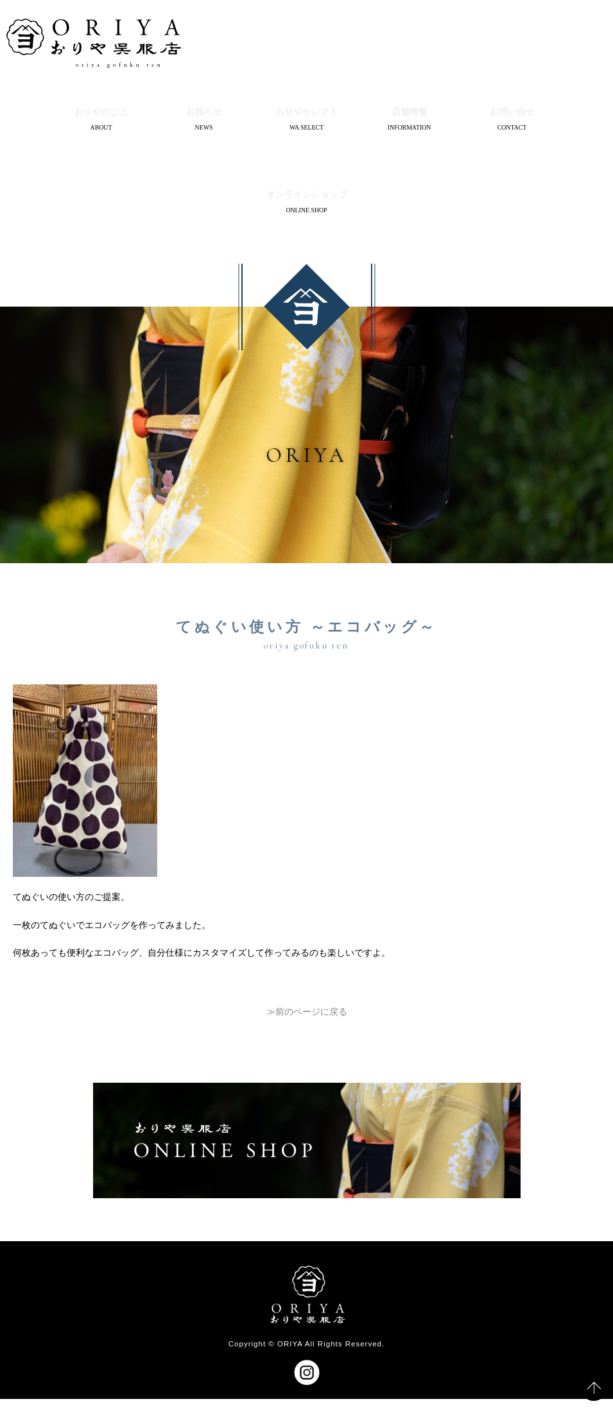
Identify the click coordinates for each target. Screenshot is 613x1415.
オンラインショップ (306, 204)
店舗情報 (409, 114)
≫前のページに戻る (306, 1027)
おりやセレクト (306, 114)
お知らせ (204, 114)
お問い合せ (512, 114)
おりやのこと (101, 114)
